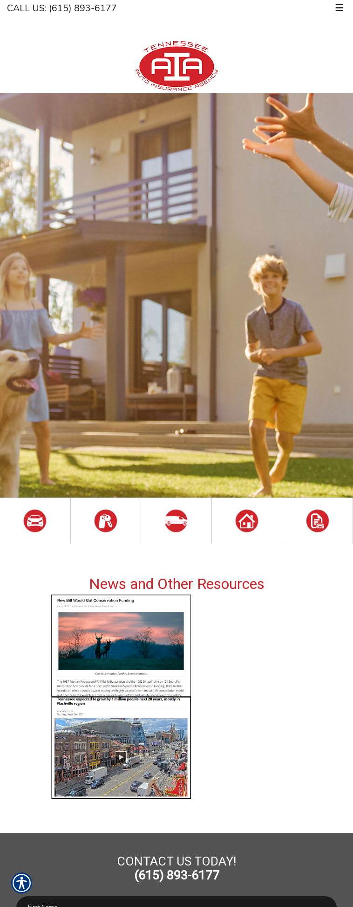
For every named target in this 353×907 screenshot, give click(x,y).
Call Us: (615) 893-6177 (62, 8)
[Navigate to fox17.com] (176, 808)
